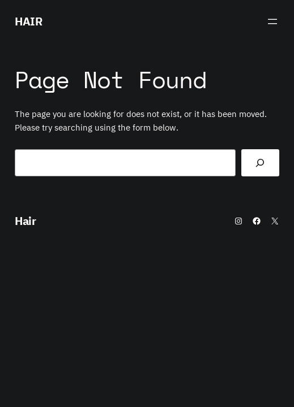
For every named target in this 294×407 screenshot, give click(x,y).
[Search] (260, 162)
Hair (28, 21)
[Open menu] (272, 21)
